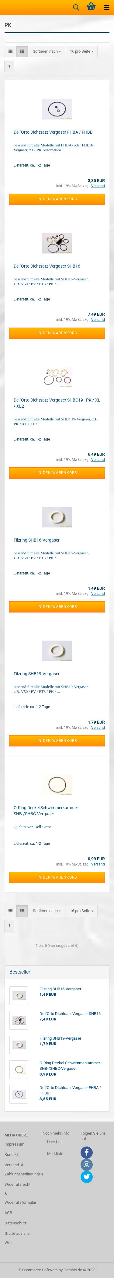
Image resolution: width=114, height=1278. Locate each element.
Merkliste (55, 1153)
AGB (8, 1212)
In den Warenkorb (57, 199)
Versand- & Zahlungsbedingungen (19, 1169)
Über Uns (55, 1141)
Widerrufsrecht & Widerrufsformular (19, 1193)
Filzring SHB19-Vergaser (37, 673)
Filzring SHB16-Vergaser (37, 540)
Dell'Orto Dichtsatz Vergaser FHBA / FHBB (53, 132)
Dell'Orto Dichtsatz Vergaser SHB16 (47, 266)
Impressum (14, 1144)
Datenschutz (15, 1223)
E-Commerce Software (38, 1270)
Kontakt (11, 1154)
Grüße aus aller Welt (18, 1238)
